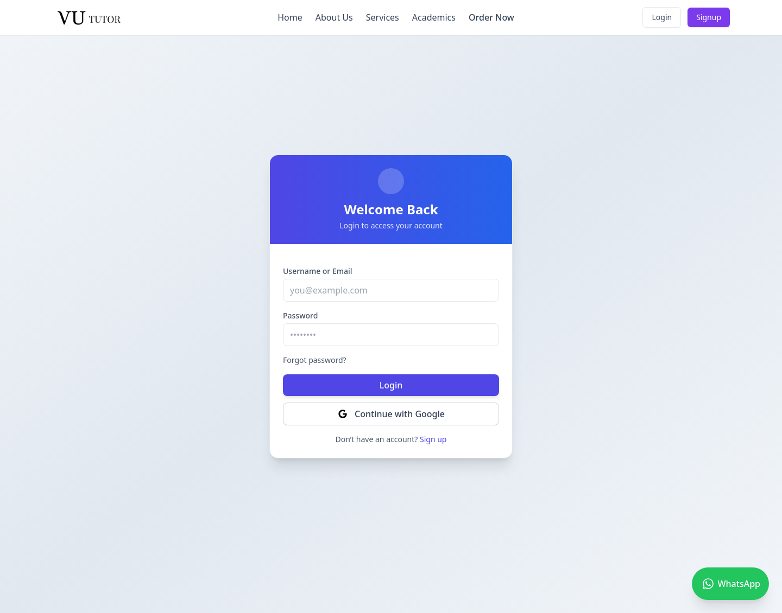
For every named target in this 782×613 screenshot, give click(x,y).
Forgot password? (314, 360)
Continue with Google (391, 414)
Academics (434, 17)
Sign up (433, 439)
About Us (334, 17)
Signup (708, 17)
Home (290, 17)
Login (662, 17)
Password (300, 315)
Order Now (491, 17)
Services (382, 17)
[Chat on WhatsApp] (730, 583)
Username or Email (317, 271)
